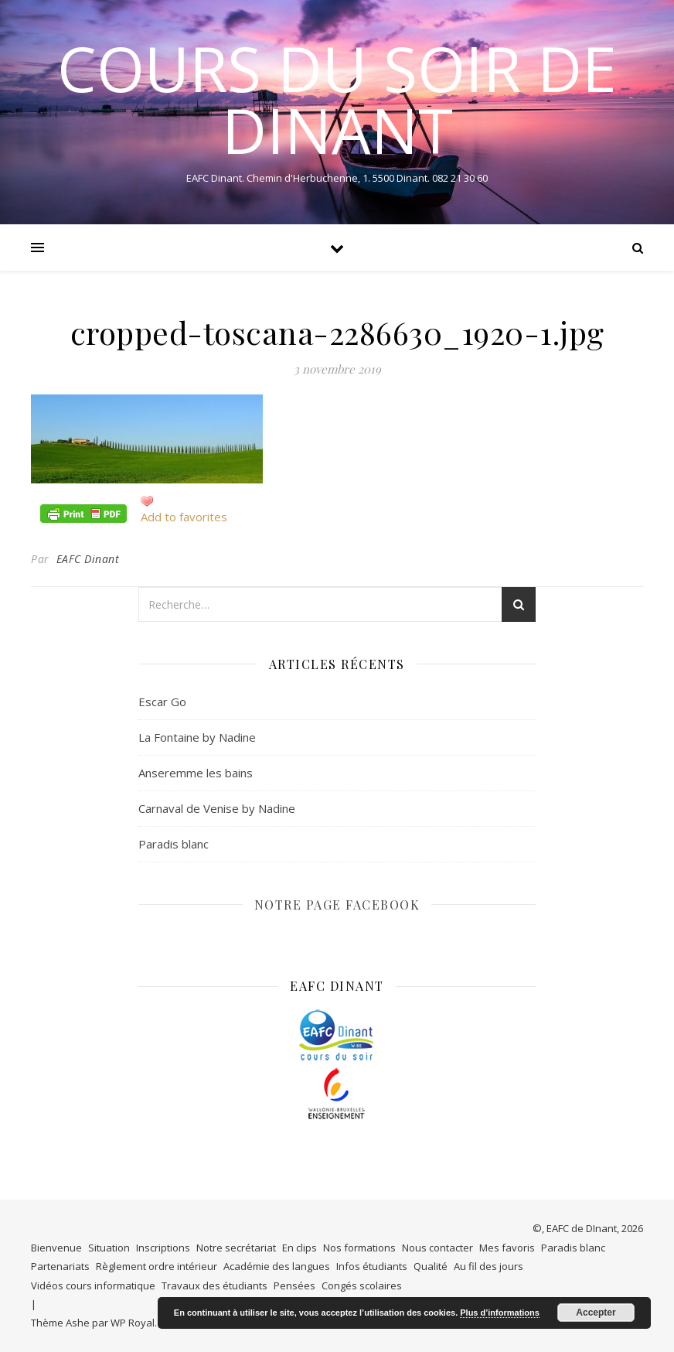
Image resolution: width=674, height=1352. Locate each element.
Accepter (595, 1312)
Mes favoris (507, 1248)
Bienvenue (56, 1248)
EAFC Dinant (88, 558)
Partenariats (60, 1266)
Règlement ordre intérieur (156, 1266)
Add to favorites (184, 516)
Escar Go (162, 701)
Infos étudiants (371, 1266)
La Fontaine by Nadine (197, 737)
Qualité (431, 1266)
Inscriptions (163, 1248)
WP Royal (133, 1323)
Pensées (294, 1285)
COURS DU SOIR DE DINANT (337, 99)
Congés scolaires (362, 1285)
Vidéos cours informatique (93, 1285)
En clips (299, 1248)
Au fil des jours (488, 1266)
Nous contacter (437, 1248)
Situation (109, 1248)
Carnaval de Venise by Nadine (216, 808)
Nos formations (359, 1248)
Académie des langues (276, 1266)
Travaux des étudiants (214, 1285)
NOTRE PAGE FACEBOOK (337, 904)
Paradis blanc (173, 844)
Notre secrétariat (236, 1248)
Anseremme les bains (195, 772)
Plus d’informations (500, 1312)
